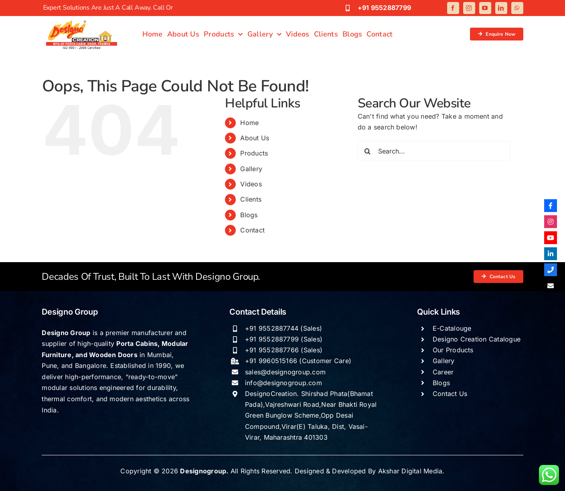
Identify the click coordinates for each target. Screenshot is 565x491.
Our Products (453, 350)
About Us (254, 138)
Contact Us (450, 394)
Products (254, 153)
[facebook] (453, 8)
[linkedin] (501, 8)
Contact (252, 230)
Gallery (251, 169)
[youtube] (485, 8)
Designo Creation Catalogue (476, 339)
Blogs (248, 215)
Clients (250, 199)
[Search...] (434, 151)
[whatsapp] (517, 8)
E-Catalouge (452, 328)
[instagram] (469, 8)
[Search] (368, 151)
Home (249, 123)
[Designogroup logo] (82, 21)
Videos (250, 184)
